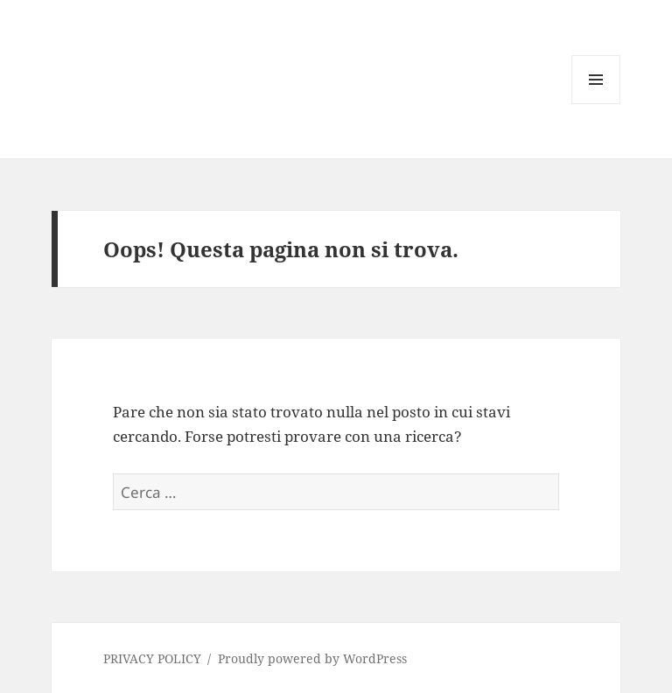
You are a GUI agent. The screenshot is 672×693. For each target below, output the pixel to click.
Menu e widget (596, 103)
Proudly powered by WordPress (312, 658)
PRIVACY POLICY (152, 658)
